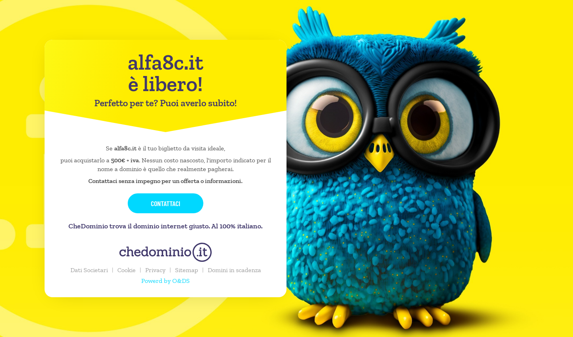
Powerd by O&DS (165, 280)
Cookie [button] (126, 270)
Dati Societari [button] (89, 270)
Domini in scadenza (234, 270)
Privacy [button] (155, 270)
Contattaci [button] (165, 203)
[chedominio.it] (165, 252)
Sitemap (186, 270)
